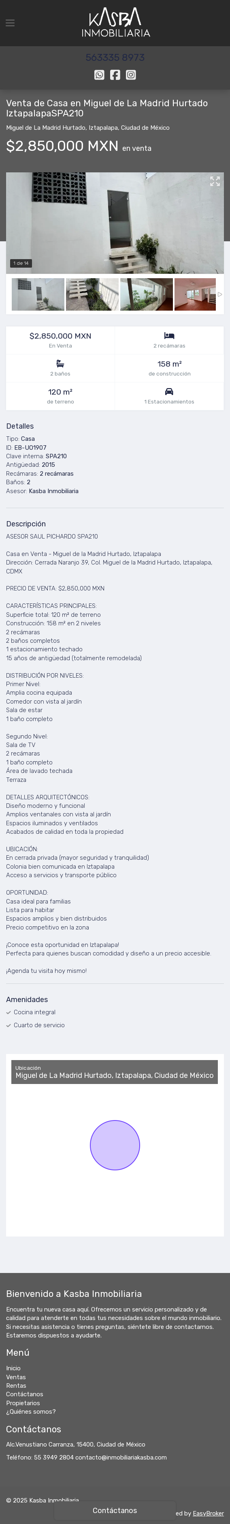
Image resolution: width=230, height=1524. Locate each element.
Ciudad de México (145, 127)
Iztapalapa (103, 127)
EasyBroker (208, 1513)
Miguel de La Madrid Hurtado (45, 127)
